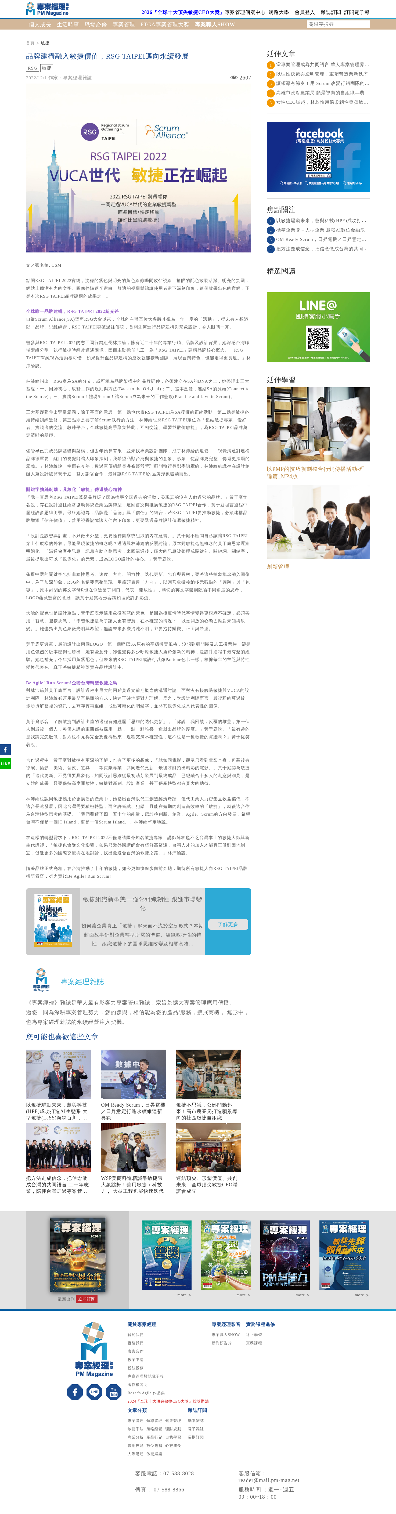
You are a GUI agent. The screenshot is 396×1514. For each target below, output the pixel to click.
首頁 (30, 43)
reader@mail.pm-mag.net (269, 1480)
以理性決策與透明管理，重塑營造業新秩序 (317, 74)
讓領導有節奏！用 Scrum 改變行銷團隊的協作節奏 (325, 83)
